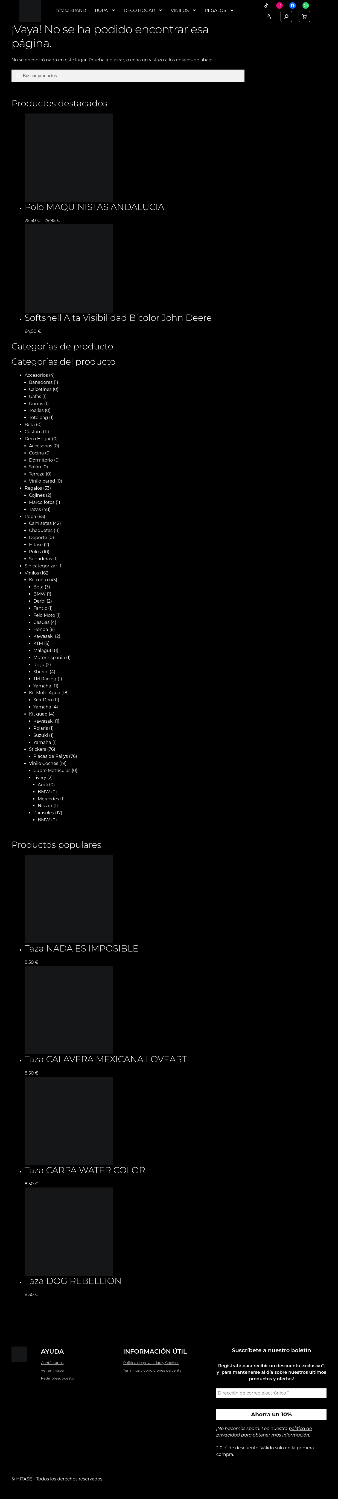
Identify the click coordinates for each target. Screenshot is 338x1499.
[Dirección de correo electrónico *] (271, 1393)
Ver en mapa (52, 1370)
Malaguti (43, 650)
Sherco (40, 671)
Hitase (36, 544)
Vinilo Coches (43, 763)
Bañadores (41, 382)
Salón (35, 466)
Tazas (35, 509)
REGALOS (215, 10)
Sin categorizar (41, 566)
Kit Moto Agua (44, 692)
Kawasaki (43, 636)
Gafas (35, 396)
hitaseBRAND (71, 10)
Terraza (37, 474)
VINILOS (180, 10)
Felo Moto (44, 615)
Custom (33, 431)
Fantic (40, 608)
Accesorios (36, 375)
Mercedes (48, 798)
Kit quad (38, 714)
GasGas (41, 622)
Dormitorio (41, 460)
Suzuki (40, 735)
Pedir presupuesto (57, 1378)
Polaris (40, 728)
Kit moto (38, 579)
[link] (304, 16)
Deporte (38, 537)
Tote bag (38, 417)
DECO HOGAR (139, 10)
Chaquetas (41, 530)
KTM (38, 643)
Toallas (36, 410)
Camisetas (40, 523)
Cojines (37, 495)
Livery (39, 777)
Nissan (45, 805)
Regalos (33, 488)
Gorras (36, 403)
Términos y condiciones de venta (152, 1370)
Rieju (39, 664)
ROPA (101, 10)
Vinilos (32, 573)
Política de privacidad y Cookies (151, 1362)
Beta (30, 424)
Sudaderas (40, 558)
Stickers (37, 749)
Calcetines (40, 389)
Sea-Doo (42, 699)
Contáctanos (52, 1362)
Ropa (30, 516)
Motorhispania (49, 657)
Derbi (39, 601)
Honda (40, 629)
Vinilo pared (42, 481)
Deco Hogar (38, 438)
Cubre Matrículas (52, 770)
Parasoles (43, 812)
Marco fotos (41, 502)
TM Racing (45, 678)
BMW (39, 594)
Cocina (36, 453)
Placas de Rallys (50, 756)
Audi (43, 784)
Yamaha (42, 686)
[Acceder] (268, 16)
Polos (35, 551)
